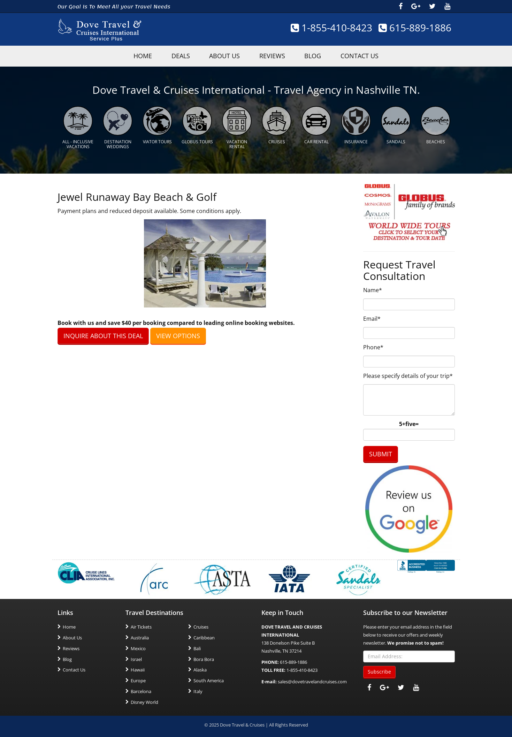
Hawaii (138, 669)
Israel (136, 658)
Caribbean (204, 637)
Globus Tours (197, 141)
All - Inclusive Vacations (77, 143)
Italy (197, 690)
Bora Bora (203, 658)
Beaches (435, 141)
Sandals (396, 141)
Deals (176, 56)
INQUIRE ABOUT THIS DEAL (103, 334)
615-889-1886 (415, 28)
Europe (138, 680)
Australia (140, 637)
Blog (317, 56)
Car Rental (316, 141)
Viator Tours (157, 141)
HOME (135, 56)
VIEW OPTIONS (178, 334)
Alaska (200, 669)
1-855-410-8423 (331, 28)
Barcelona (141, 690)
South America (208, 680)
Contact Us (367, 56)
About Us (223, 56)
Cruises (276, 141)
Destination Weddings (117, 143)
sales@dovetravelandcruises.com (312, 681)
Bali (197, 648)
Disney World (144, 701)
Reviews (273, 56)
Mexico (138, 648)
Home (69, 626)
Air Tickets (141, 626)
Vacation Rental (237, 143)
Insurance (356, 141)
